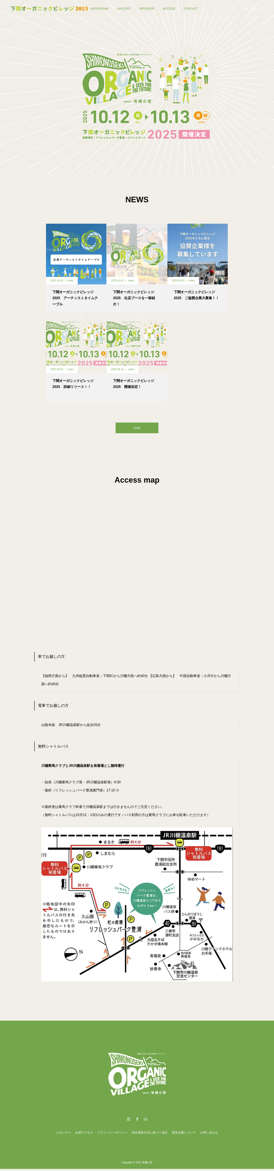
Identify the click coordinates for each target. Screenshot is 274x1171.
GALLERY (124, 8)
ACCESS (169, 8)
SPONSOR (146, 8)
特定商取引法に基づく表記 (150, 1134)
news (70, 280)
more (137, 429)
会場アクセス (84, 1134)
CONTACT (191, 8)
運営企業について (184, 1134)
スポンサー (63, 1134)
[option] (137, 87)
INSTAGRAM (99, 8)
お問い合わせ (209, 1134)
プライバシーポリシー (112, 1134)
